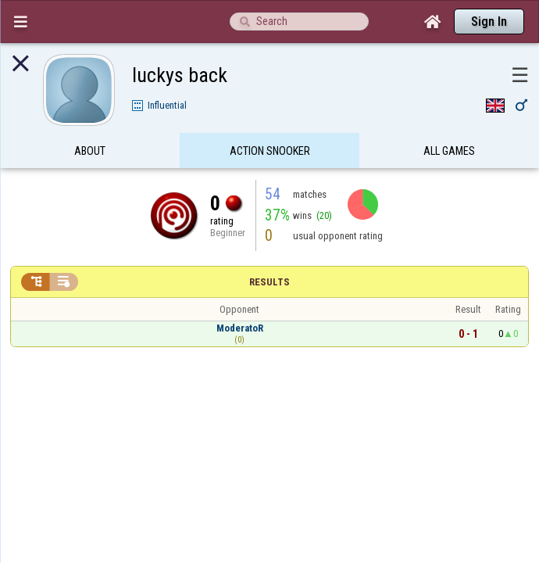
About (89, 120)
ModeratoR (239, 297)
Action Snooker (270, 120)
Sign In (489, 21)
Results (269, 251)
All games (449, 120)
